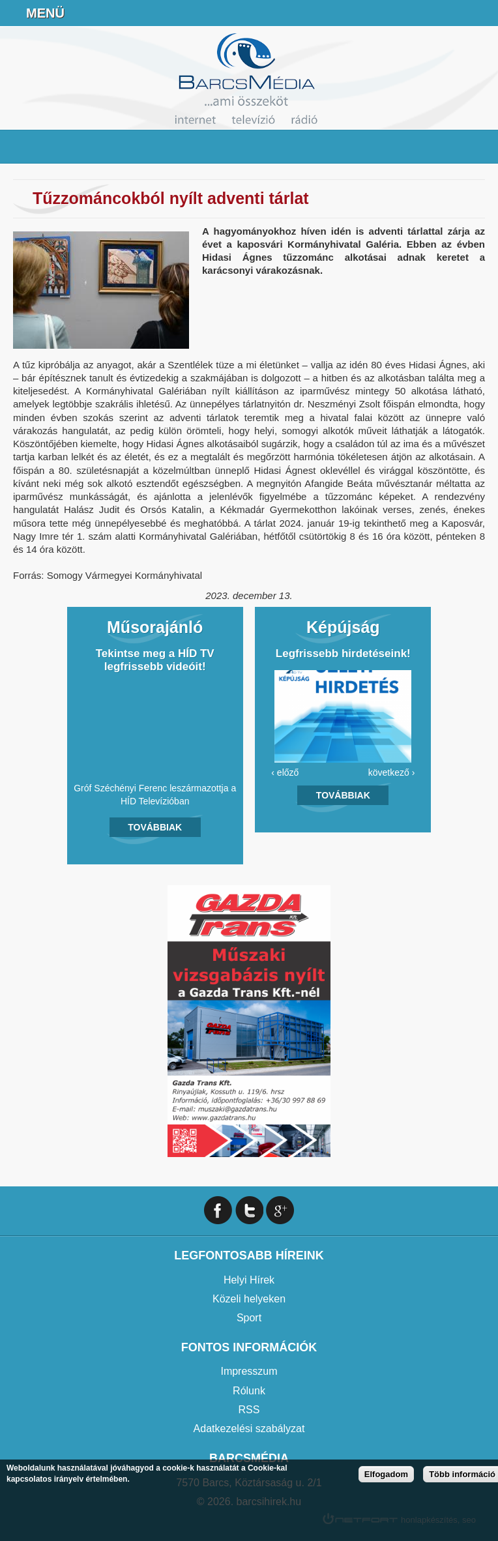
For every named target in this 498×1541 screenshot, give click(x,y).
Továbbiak (155, 827)
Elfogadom (386, 1474)
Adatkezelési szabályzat (249, 1428)
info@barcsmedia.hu (449, 13)
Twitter (249, 1210)
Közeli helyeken (249, 1298)
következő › (391, 772)
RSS (249, 1409)
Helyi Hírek (249, 1279)
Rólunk (249, 1390)
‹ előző (285, 772)
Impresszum (248, 1371)
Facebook (482, 13)
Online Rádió (384, 13)
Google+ (280, 1210)
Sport (249, 1317)
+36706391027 (417, 13)
